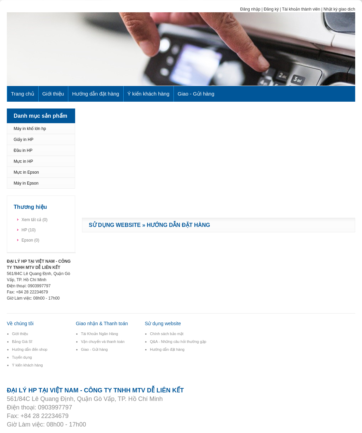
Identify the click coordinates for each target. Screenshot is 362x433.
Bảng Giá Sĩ (22, 342)
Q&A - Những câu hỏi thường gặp (178, 342)
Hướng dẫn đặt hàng (95, 94)
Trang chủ (22, 94)
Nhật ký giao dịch (339, 9)
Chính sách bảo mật (166, 334)
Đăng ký (271, 9)
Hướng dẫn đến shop (29, 349)
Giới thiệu (53, 94)
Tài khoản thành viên (301, 9)
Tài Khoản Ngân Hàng (99, 334)
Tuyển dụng (22, 357)
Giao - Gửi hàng (196, 94)
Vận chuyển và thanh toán (103, 342)
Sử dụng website (115, 225)
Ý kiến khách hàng (148, 94)
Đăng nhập (250, 9)
